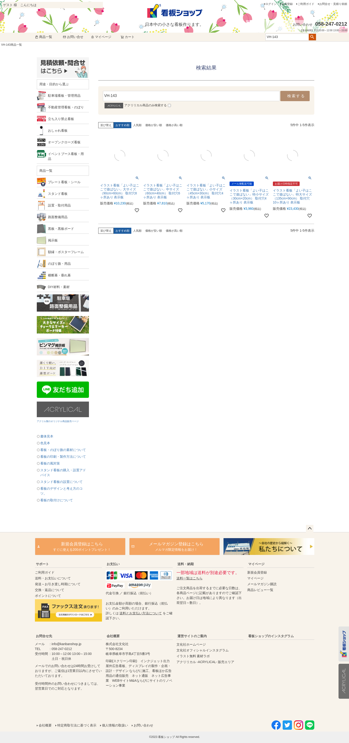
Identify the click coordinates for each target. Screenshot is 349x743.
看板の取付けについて (56, 500)
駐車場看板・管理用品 (64, 95)
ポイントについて (48, 596)
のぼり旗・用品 (59, 263)
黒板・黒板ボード (61, 228)
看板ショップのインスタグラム (271, 636)
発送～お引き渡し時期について (58, 584)
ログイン (271, 4)
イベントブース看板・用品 (66, 156)
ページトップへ (309, 528)
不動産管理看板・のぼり (66, 107)
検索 (312, 37)
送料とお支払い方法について (140, 613)
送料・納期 (185, 564)
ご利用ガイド (306, 4)
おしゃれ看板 (58, 130)
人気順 (137, 125)
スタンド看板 (58, 194)
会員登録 (287, 4)
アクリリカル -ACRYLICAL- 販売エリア (205, 662)
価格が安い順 (153, 125)
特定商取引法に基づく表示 (76, 725)
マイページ (101, 37)
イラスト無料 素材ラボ (193, 656)
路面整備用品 (58, 217)
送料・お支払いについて (53, 578)
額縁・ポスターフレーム (66, 252)
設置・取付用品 (59, 205)
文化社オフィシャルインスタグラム (202, 650)
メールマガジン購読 (262, 584)
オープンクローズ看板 (64, 142)
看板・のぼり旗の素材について (63, 450)
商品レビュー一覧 (260, 590)
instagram (279, 676)
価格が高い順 (174, 125)
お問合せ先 (44, 636)
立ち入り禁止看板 (61, 119)
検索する (296, 96)
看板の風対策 (50, 463)
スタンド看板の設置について (61, 482)
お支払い (113, 564)
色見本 (45, 443)
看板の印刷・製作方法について (63, 456)
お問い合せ (73, 37)
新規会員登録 (257, 572)
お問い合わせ (143, 725)
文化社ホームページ (191, 644)
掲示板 (53, 240)
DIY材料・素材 (59, 287)
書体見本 (46, 436)
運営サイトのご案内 (192, 636)
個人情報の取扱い (115, 725)
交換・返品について (49, 590)
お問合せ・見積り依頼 (333, 4)
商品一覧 (43, 37)
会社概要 (113, 636)
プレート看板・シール (64, 182)
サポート (42, 564)
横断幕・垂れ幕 (59, 275)
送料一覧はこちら (189, 578)
